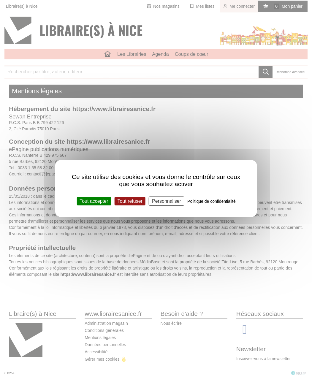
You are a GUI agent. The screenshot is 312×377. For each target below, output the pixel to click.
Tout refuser (129, 201)
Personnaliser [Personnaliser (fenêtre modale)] (166, 201)
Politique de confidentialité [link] (211, 201)
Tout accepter (94, 201)
